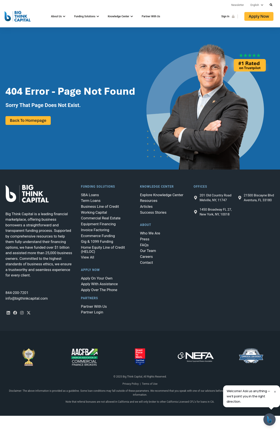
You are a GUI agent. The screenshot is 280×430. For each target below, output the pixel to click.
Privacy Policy (130, 383)
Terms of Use (150, 383)
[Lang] (257, 5)
